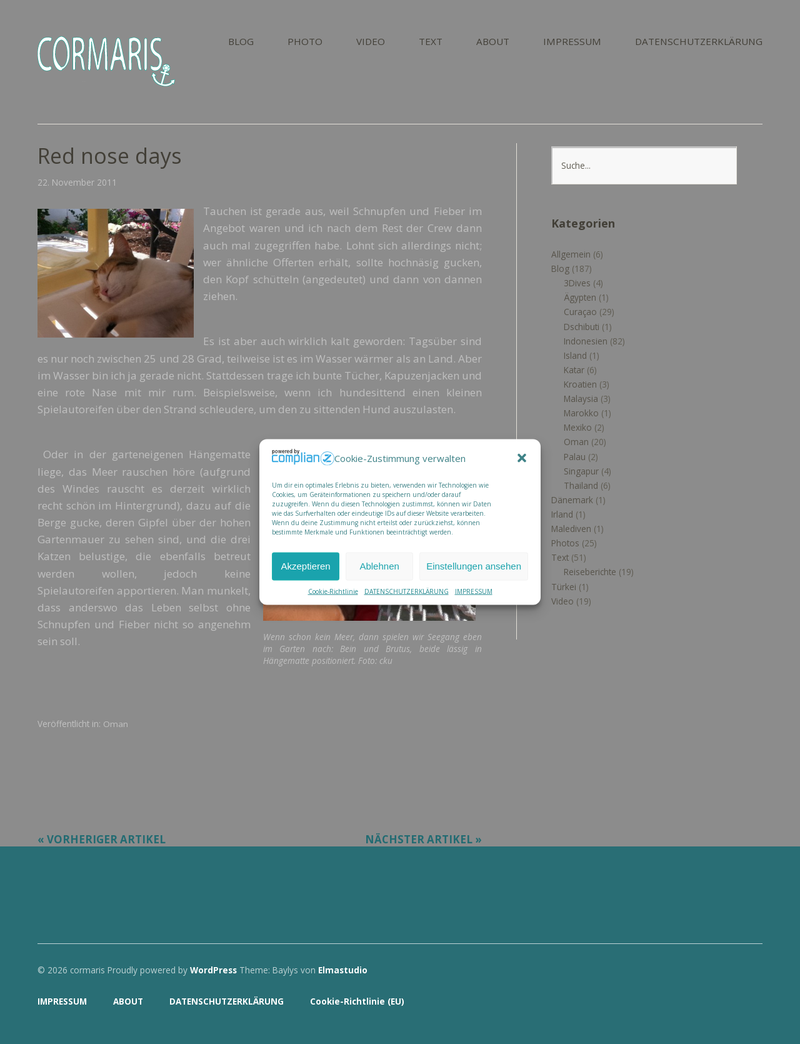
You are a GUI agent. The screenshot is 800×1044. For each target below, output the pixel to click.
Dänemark (572, 500)
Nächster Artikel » (423, 839)
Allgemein (571, 254)
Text (560, 557)
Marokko (581, 413)
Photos (565, 543)
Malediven (571, 529)
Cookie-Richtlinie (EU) (357, 1001)
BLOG (241, 42)
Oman (115, 724)
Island (575, 355)
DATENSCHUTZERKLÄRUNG (406, 590)
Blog (560, 268)
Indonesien (586, 341)
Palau (575, 457)
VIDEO (370, 42)
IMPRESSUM (473, 590)
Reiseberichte (590, 572)
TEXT (430, 42)
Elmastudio (343, 970)
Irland (562, 514)
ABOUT (492, 42)
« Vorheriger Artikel (102, 839)
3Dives (577, 283)
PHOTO (305, 42)
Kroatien (580, 384)
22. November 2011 (77, 182)
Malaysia (581, 398)
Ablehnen (379, 566)
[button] (522, 458)
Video (562, 601)
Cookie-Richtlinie (333, 590)
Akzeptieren (305, 566)
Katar (574, 370)
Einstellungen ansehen (473, 566)
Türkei (563, 587)
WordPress (213, 970)
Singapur (581, 471)
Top (749, 1002)
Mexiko (578, 427)
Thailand (581, 485)
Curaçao (580, 312)
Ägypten (580, 297)
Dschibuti (581, 327)
